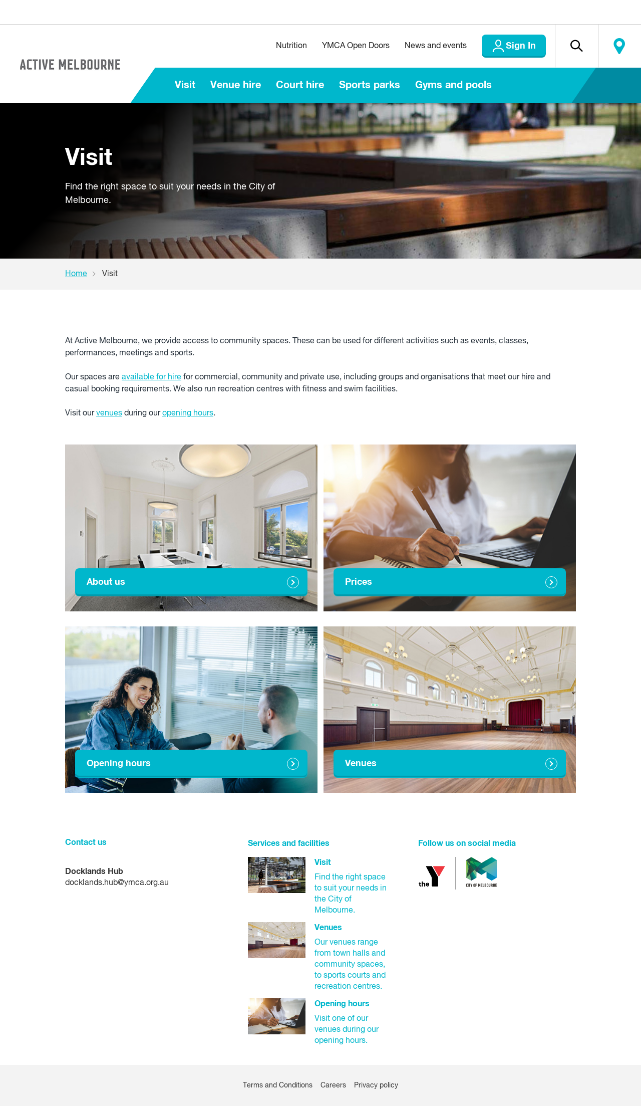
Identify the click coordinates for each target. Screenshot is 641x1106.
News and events (436, 46)
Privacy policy (376, 1085)
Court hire (300, 85)
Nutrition (291, 46)
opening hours (187, 413)
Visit (185, 85)
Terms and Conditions (277, 1085)
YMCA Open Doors (356, 46)
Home (76, 274)
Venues (361, 763)
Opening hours (119, 763)
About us (106, 582)
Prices (358, 582)
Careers (333, 1085)
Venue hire (235, 85)
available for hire (151, 377)
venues (109, 413)
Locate (619, 46)
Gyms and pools (453, 85)
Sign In (521, 46)
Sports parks (369, 85)
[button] (576, 46)
